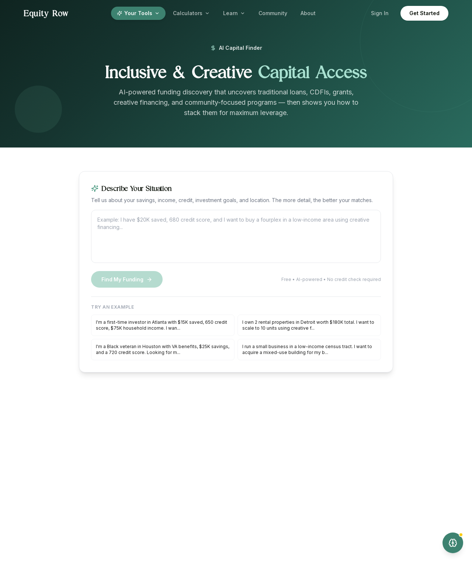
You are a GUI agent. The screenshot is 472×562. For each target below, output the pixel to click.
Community (272, 13)
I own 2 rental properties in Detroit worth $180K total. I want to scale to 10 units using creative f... (308, 325)
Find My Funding (126, 279)
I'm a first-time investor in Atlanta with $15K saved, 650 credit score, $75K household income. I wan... (161, 325)
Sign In (380, 13)
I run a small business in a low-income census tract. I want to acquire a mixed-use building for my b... (307, 349)
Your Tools (138, 13)
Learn (234, 13)
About (308, 13)
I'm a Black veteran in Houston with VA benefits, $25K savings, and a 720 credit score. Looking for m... (162, 349)
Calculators (191, 13)
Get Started (424, 13)
